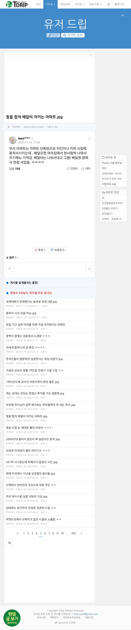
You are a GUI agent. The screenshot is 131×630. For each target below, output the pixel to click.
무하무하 (16, 127)
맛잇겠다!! (107, 214)
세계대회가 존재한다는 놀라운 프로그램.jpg (31, 302)
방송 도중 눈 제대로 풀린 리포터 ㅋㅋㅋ (29, 428)
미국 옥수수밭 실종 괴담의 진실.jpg (26, 497)
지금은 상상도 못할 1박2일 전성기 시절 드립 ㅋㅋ (34, 371)
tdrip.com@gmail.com (86, 614)
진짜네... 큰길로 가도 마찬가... (114, 219)
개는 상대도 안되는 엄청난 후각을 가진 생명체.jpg (35, 393)
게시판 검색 (72, 35)
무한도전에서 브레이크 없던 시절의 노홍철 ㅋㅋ (33, 520)
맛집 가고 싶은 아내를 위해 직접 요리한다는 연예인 (35, 325)
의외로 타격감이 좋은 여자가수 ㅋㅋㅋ (28, 451)
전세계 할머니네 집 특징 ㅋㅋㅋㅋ (25, 348)
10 (62, 534)
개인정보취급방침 (72, 618)
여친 (104, 169)
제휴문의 (54, 618)
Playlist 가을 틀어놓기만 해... (114, 163)
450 (73, 534)
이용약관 (88, 618)
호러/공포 (65, 4)
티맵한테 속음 (109, 184)
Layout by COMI (65, 623)
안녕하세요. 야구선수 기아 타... (114, 174)
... (68, 534)
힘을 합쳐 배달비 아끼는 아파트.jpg (26, 416)
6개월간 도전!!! (110, 209)
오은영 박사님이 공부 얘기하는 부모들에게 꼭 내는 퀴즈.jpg (40, 405)
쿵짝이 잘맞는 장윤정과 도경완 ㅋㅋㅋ (28, 336)
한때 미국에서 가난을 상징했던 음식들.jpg (30, 474)
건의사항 (41, 618)
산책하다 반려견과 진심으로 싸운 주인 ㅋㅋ (31, 485)
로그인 (119, 4)
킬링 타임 (95, 4)
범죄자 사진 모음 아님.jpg (21, 313)
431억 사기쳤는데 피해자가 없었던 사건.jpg (31, 462)
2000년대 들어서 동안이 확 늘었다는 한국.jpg (33, 439)
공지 (38, 4)
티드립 (50, 4)
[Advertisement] (49, 87)
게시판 (79, 4)
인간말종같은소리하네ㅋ (114, 203)
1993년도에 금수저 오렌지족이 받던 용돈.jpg (32, 382)
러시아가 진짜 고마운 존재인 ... (114, 179)
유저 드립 (65, 24)
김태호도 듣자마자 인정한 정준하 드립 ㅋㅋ (31, 508)
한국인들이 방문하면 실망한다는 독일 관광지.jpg (34, 359)
